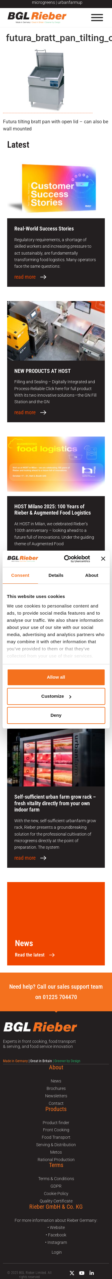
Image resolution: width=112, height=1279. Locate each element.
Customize (56, 696)
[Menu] (97, 17)
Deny (56, 715)
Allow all (56, 677)
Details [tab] (56, 575)
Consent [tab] (20, 575)
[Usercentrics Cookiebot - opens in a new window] (67, 559)
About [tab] (91, 575)
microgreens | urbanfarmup (57, 2)
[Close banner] (103, 559)
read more (25, 277)
